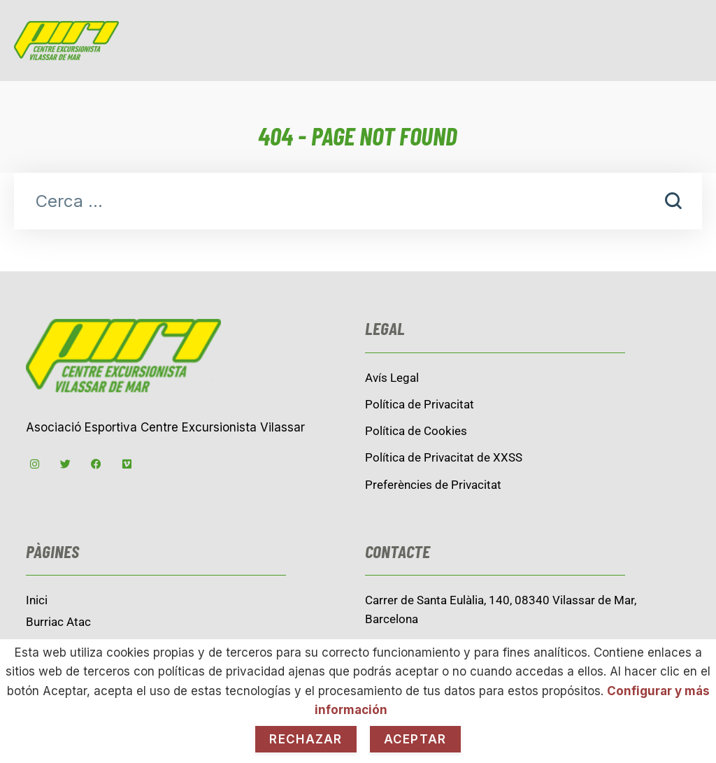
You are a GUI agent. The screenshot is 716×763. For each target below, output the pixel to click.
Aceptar (415, 739)
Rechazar (305, 739)
